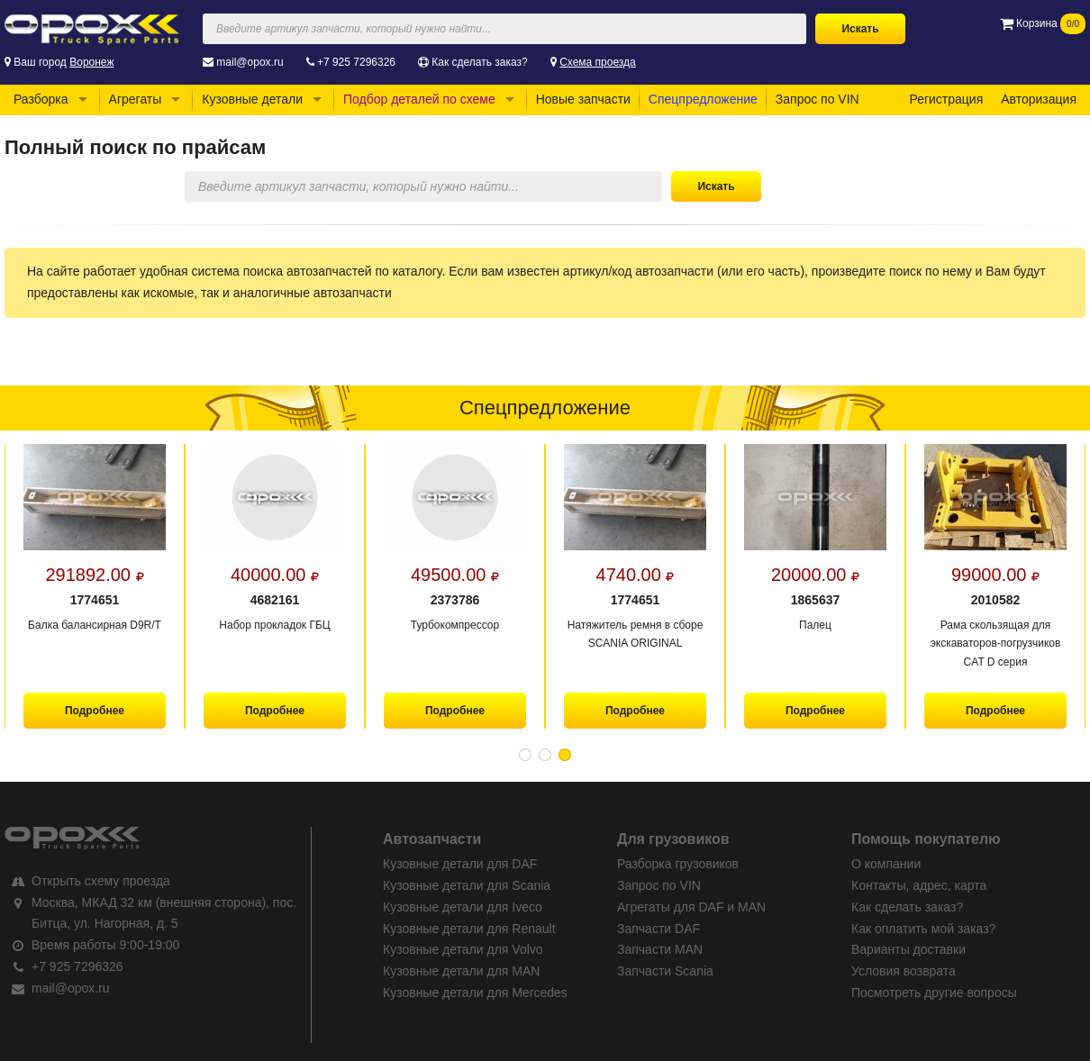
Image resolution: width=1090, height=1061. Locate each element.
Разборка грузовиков (678, 864)
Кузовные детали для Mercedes (475, 992)
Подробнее (94, 710)
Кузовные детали (252, 99)
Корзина (1042, 23)
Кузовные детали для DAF (460, 864)
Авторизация (1038, 99)
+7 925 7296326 (356, 62)
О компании (886, 864)
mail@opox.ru (249, 62)
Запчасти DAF (658, 928)
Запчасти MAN (660, 949)
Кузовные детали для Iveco (462, 907)
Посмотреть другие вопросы (934, 992)
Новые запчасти (583, 99)
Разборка (41, 99)
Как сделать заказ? (479, 62)
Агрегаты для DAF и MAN (691, 907)
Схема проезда (597, 62)
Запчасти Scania (665, 971)
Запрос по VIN (817, 99)
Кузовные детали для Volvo (463, 949)
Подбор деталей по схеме (419, 99)
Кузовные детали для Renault (469, 928)
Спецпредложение (703, 99)
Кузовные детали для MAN (461, 971)
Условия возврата (903, 971)
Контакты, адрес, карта (918, 885)
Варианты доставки (908, 949)
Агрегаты (135, 99)
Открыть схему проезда (101, 881)
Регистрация (946, 99)
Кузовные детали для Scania (466, 885)
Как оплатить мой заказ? (923, 928)
